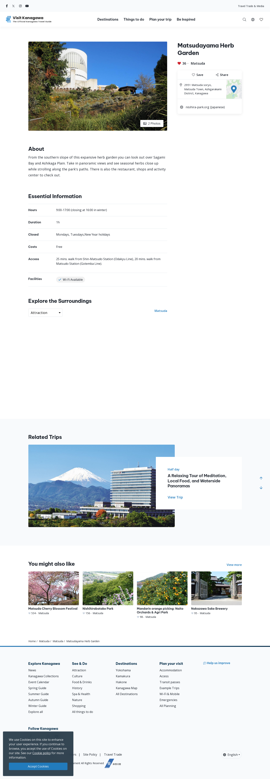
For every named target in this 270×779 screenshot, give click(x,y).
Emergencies (168, 700)
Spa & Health (81, 694)
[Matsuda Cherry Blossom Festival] (53, 593)
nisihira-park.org (197, 107)
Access (164, 676)
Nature (77, 700)
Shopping (79, 706)
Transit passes (170, 682)
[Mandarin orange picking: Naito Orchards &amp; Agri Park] (162, 595)
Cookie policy (41, 753)
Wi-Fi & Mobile (170, 694)
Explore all (35, 712)
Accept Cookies (38, 766)
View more (234, 565)
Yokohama (123, 670)
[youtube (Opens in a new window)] (27, 6)
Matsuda (198, 63)
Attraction (79, 670)
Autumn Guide (38, 700)
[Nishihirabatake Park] (108, 593)
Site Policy (90, 754)
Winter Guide (37, 706)
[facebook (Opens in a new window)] (7, 6)
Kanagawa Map (126, 688)
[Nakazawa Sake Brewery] (216, 593)
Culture (77, 676)
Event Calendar (38, 682)
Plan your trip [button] (160, 19)
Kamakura (123, 676)
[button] (253, 19)
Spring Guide (37, 688)
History (77, 688)
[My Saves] (261, 19)
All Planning (168, 706)
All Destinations (127, 694)
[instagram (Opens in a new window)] (20, 6)
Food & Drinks (82, 682)
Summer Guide (38, 694)
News (32, 670)
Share (222, 74)
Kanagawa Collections (43, 676)
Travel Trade (113, 754)
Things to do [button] (134, 19)
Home (32, 641)
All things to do (82, 712)
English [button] (230, 755)
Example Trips (169, 688)
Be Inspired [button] (186, 19)
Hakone (121, 682)
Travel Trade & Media (251, 6)
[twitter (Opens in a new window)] (13, 6)
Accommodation (171, 670)
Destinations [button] (107, 19)
